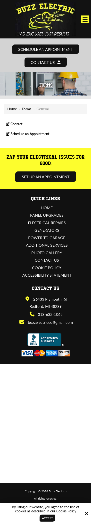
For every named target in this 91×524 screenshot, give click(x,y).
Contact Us (46, 62)
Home (12, 109)
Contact (15, 124)
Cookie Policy (66, 511)
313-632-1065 (46, 314)
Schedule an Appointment (45, 49)
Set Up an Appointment (45, 176)
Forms (27, 109)
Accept (47, 518)
